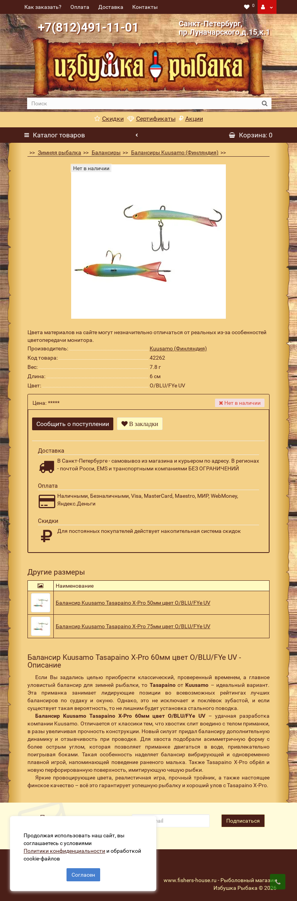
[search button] (264, 103)
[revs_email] (170, 818)
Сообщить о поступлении (72, 424)
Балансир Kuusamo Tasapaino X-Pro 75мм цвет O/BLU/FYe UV (133, 623)
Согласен (83, 873)
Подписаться (243, 818)
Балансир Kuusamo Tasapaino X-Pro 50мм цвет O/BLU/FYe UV (133, 600)
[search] (142, 103)
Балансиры (106, 152)
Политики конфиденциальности (66, 849)
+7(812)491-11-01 (88, 27)
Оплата (79, 7)
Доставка (110, 7)
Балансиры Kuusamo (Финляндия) (174, 152)
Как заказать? (42, 7)
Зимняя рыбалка (59, 152)
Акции (191, 118)
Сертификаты (151, 118)
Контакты (145, 7)
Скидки (109, 118)
